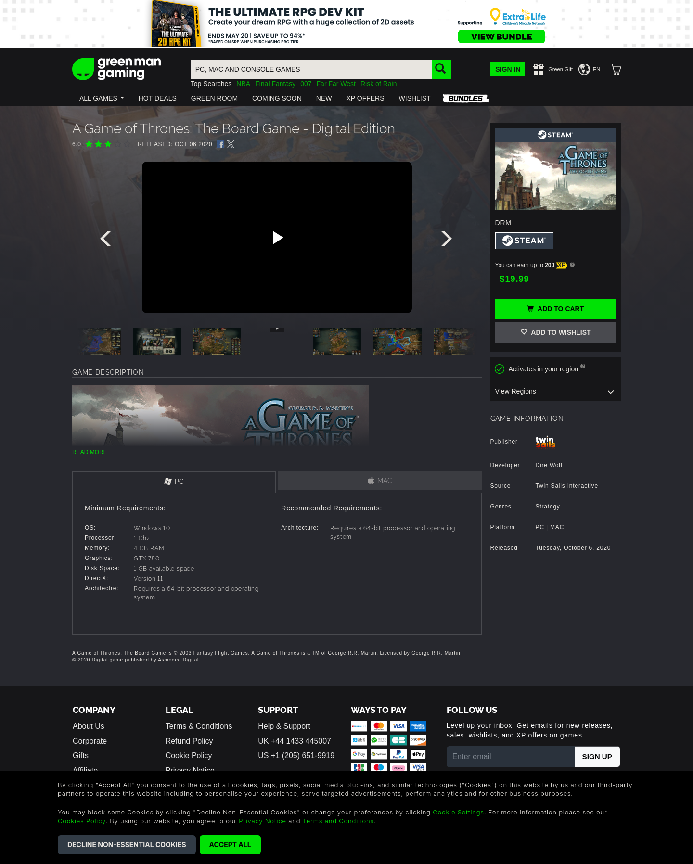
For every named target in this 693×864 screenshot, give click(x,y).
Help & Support (284, 726)
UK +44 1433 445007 (294, 741)
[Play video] (276, 237)
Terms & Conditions (199, 726)
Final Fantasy (275, 84)
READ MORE (89, 452)
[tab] (174, 482)
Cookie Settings (458, 812)
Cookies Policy (81, 821)
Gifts (81, 755)
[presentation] (107, 241)
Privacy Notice (262, 821)
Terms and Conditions (338, 821)
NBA (243, 84)
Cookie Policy (189, 755)
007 (305, 84)
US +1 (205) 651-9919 (296, 755)
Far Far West (336, 84)
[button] (101, 98)
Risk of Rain (378, 84)
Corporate (90, 741)
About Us (88, 726)
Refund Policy (189, 741)
